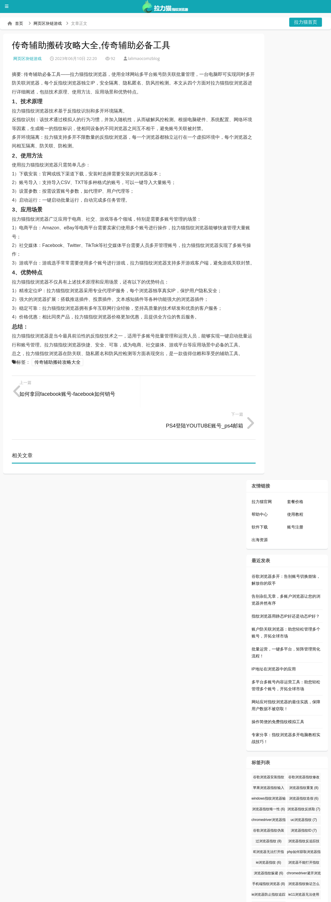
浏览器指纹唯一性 (268, 777)
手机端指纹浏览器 (268, 852)
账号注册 (295, 495)
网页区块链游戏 (48, 23)
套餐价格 (295, 470)
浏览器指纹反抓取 (303, 777)
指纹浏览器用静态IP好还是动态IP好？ (286, 584)
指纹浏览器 (190, 895)
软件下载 (260, 495)
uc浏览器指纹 (304, 788)
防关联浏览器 (154, 895)
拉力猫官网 (262, 470)
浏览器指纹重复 (304, 756)
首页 (19, 23)
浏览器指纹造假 (304, 767)
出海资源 (260, 508)
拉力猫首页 (305, 22)
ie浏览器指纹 (268, 831)
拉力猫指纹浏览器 (26, 895)
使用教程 (295, 482)
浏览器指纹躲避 (268, 841)
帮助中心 (260, 482)
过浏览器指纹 (269, 809)
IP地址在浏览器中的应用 (274, 637)
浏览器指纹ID (304, 799)
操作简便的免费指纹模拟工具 (278, 690)
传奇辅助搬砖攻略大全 (57, 362)
